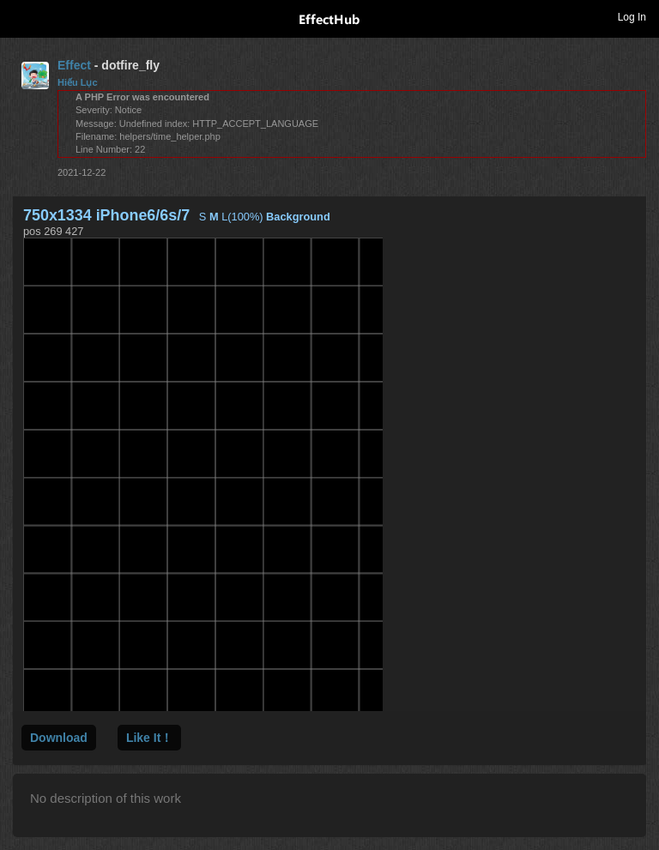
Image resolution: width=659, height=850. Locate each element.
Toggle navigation (20, 16)
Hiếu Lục (77, 82)
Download (59, 738)
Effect (74, 65)
